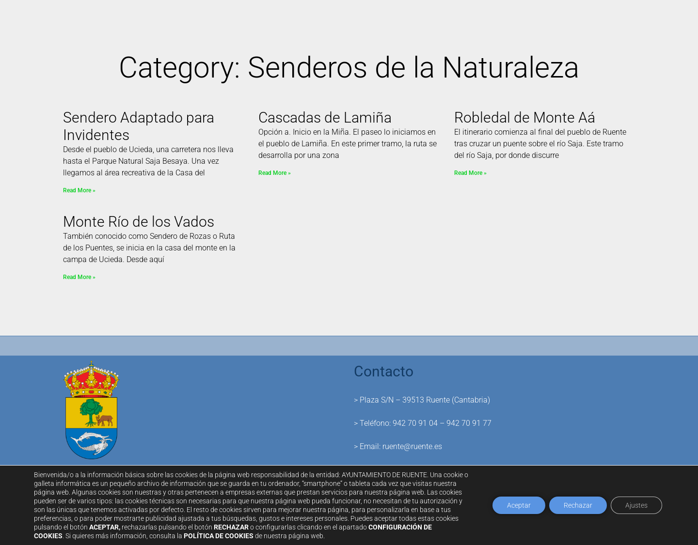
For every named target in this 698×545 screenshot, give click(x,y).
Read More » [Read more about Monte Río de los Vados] (79, 277)
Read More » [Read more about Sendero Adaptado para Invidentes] (79, 190)
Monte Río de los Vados (138, 221)
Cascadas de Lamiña (325, 117)
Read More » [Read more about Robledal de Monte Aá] (470, 173)
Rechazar (578, 505)
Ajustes (636, 505)
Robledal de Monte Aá (524, 117)
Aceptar (519, 505)
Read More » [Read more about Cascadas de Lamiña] (274, 173)
